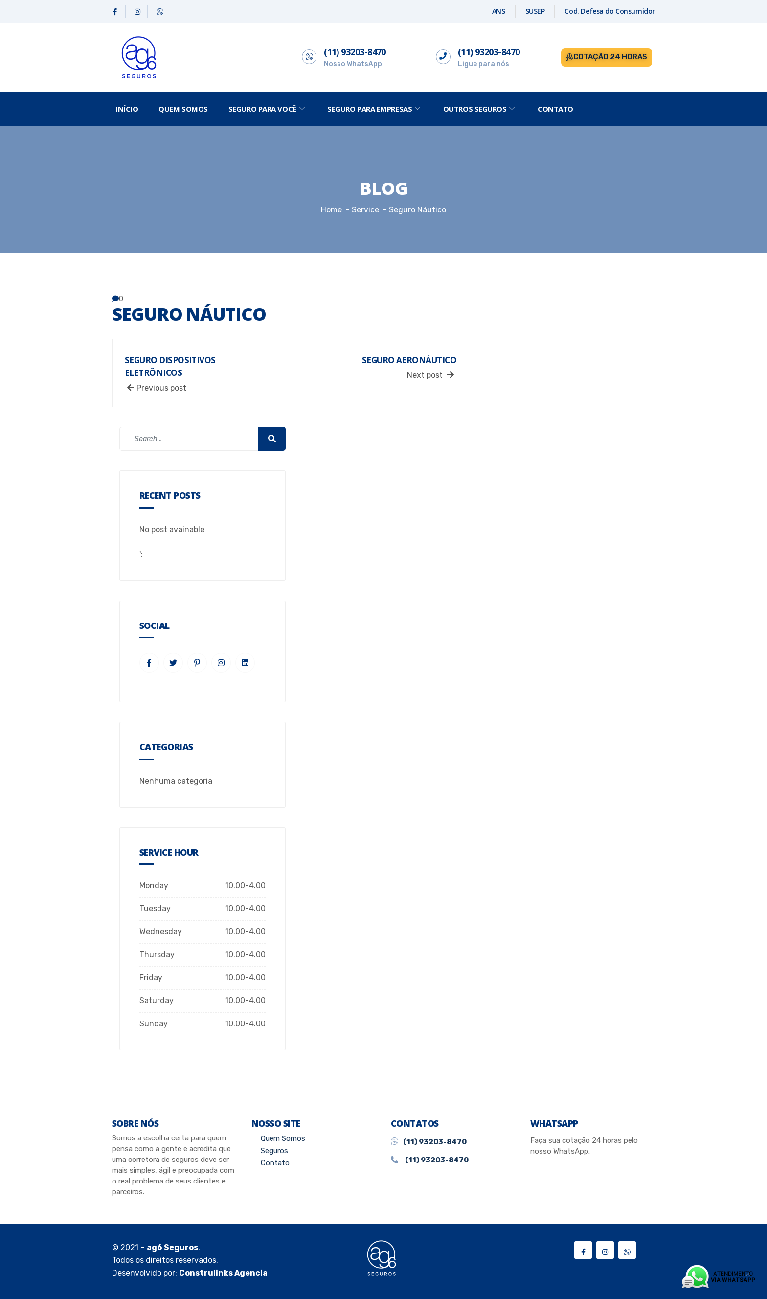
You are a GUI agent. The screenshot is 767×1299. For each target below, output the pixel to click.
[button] (606, 57)
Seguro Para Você (267, 109)
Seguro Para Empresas (375, 109)
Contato (555, 109)
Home (331, 209)
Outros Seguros (480, 109)
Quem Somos (183, 109)
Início (126, 109)
